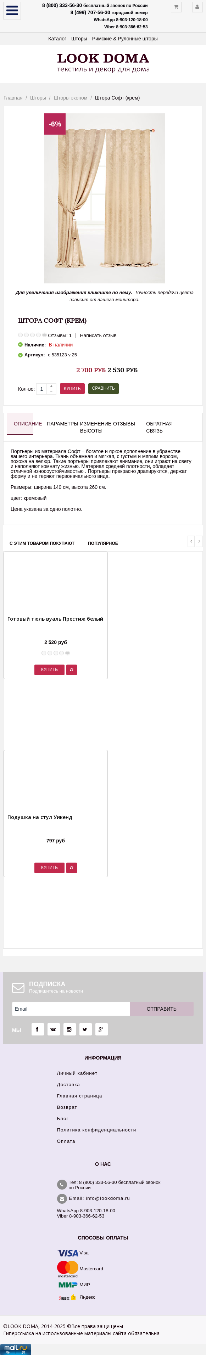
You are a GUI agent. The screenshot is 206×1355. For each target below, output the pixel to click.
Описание (23, 424)
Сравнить (103, 388)
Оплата (66, 1141)
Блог (63, 1118)
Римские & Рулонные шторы (125, 38)
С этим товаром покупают (42, 543)
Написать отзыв (98, 335)
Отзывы (123, 424)
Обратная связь (156, 427)
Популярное (103, 543)
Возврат (67, 1107)
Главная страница (79, 1096)
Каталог (57, 38)
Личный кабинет (77, 1073)
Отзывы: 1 (60, 335)
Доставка (68, 1084)
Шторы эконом (70, 98)
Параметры (56, 424)
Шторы (79, 38)
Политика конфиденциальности (97, 1130)
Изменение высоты (90, 427)
